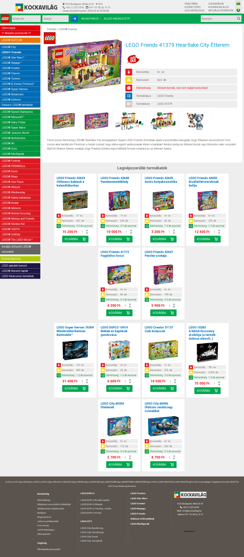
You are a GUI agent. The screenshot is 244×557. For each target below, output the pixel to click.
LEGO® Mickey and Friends (18, 218)
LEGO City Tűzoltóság (92, 532)
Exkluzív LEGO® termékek (17, 104)
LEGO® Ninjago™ (12, 62)
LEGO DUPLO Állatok (91, 504)
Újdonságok (216, 3)
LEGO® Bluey (10, 176)
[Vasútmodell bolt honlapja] (238, 3)
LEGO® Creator (11, 68)
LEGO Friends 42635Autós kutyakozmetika (161, 179)
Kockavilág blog (218, 7)
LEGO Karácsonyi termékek (18, 276)
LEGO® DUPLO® (12, 40)
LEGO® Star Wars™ (13, 57)
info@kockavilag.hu (192, 511)
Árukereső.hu (189, 531)
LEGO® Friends (11, 52)
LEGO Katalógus (194, 10)
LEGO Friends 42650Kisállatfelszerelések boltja (204, 181)
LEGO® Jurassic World (15, 132)
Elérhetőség (193, 7)
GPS (99, 4)
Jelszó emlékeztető (116, 18)
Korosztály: (143, 72)
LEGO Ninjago (137, 508)
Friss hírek (191, 3)
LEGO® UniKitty (11, 234)
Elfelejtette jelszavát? (48, 549)
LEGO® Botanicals (13, 94)
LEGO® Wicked (11, 187)
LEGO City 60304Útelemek (112, 405)
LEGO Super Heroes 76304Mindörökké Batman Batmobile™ (75, 331)
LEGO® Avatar (10, 202)
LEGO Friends (165, 95)
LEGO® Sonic (10, 171)
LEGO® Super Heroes (15, 89)
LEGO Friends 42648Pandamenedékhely (115, 179)
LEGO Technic (138, 493)
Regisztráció (90, 18)
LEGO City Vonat (89, 536)
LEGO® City (9, 47)
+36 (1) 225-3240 (74, 7)
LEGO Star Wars (138, 498)
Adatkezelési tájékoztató (50, 508)
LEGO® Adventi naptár (15, 270)
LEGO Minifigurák (139, 524)
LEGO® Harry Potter (14, 122)
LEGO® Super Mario (14, 127)
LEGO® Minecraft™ (13, 117)
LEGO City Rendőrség (91, 528)
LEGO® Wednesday (13, 192)
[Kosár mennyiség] (82, 231)
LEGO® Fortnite (11, 160)
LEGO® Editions (11, 99)
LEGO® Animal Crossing (16, 213)
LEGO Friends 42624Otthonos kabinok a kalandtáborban (71, 181)
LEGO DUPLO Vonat (90, 513)
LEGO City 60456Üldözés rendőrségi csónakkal (158, 407)
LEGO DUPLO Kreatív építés (95, 500)
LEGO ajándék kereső (14, 265)
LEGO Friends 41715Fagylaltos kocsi (115, 253)
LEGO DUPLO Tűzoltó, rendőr (95, 508)
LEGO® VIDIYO (11, 229)
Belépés (41, 513)
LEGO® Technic (11, 78)
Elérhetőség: (143, 88)
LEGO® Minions (11, 208)
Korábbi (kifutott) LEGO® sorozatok (16, 249)
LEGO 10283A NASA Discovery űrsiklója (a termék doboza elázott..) (202, 333)
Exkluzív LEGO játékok (142, 518)
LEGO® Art (8, 143)
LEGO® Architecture (13, 138)
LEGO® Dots (9, 148)
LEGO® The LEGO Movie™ (17, 239)
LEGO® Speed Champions (17, 111)
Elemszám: (142, 80)
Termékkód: (143, 103)
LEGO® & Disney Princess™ (18, 83)
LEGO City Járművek (91, 541)
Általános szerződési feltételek (54, 504)
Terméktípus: (143, 95)
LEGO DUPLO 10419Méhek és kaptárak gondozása (114, 331)
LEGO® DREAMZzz (13, 166)
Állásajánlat (43, 534)
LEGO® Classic (11, 73)
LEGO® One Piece (13, 181)
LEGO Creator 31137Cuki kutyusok (159, 329)
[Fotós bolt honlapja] (238, 10)
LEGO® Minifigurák (13, 153)
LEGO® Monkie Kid (13, 224)
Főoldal (51, 29)
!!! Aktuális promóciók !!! (16, 33)
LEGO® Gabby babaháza (16, 197)
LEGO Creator (137, 503)
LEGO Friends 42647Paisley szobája (159, 253)
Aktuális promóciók (220, 10)
